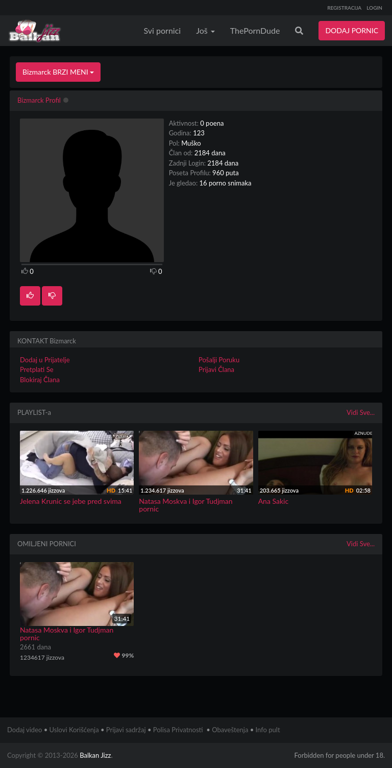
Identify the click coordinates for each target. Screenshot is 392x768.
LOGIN (374, 8)
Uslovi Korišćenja (74, 730)
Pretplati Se (37, 369)
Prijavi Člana (216, 369)
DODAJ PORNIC (351, 30)
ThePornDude (255, 30)
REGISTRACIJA (344, 8)
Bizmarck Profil (39, 100)
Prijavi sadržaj (126, 730)
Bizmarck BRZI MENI (58, 71)
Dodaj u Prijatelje (45, 360)
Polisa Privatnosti (178, 730)
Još (205, 30)
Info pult (268, 730)
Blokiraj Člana (40, 380)
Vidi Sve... (361, 412)
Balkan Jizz (95, 755)
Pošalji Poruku (219, 360)
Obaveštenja (230, 730)
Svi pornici (162, 30)
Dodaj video (24, 730)
